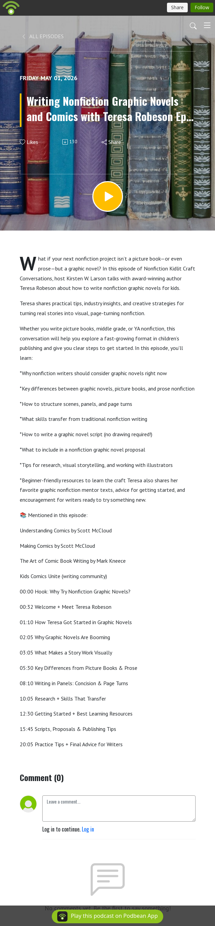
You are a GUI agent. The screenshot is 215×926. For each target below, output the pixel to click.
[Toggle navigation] (207, 25)
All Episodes (42, 36)
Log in (88, 829)
